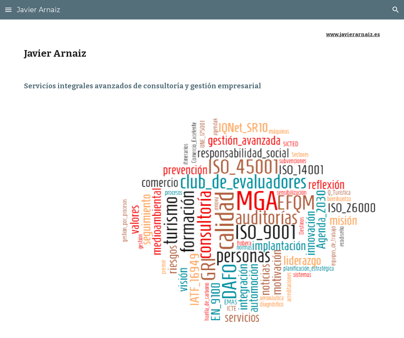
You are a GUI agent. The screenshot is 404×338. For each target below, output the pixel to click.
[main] (201, 45)
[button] (8, 9)
